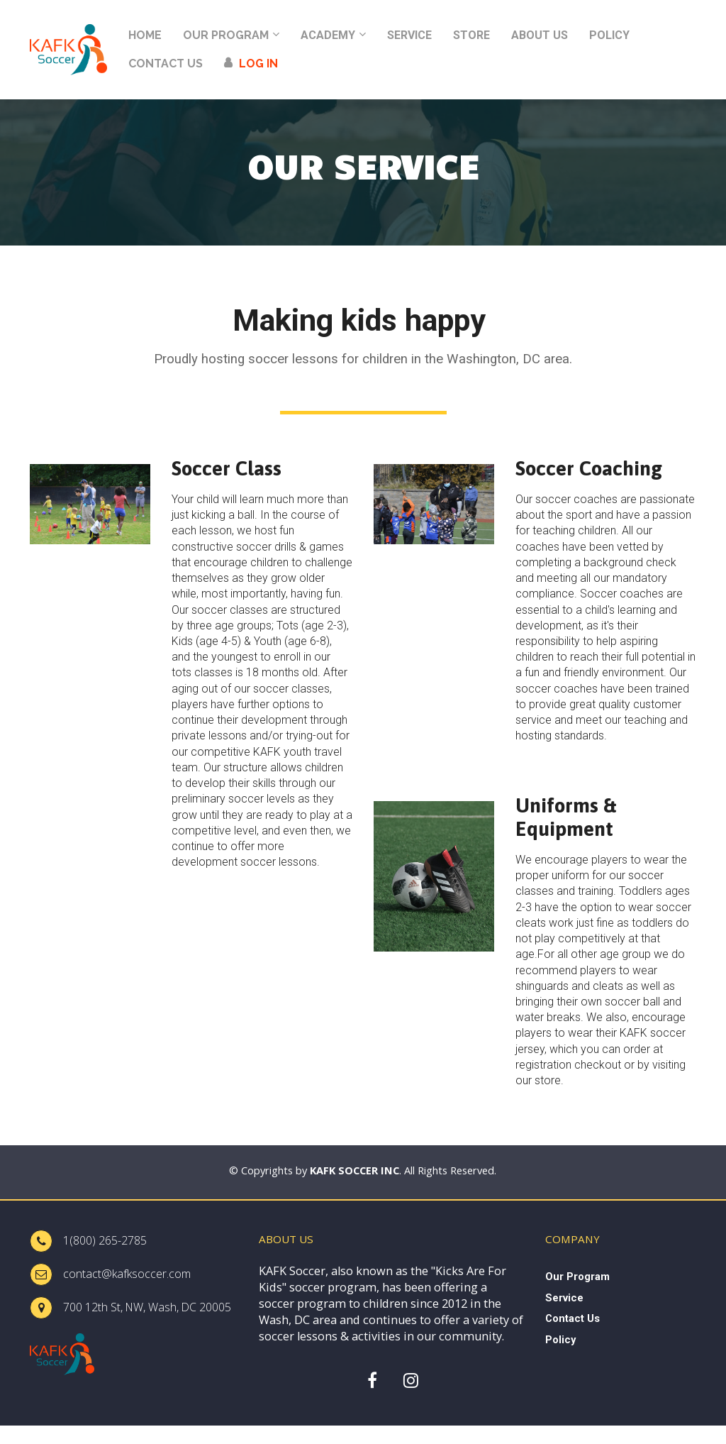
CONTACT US (165, 63)
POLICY (609, 35)
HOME (145, 35)
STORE (471, 35)
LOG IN (251, 63)
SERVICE (409, 35)
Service (564, 1297)
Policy (560, 1339)
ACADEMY (328, 35)
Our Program (577, 1276)
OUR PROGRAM (226, 35)
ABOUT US (539, 35)
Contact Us (572, 1318)
